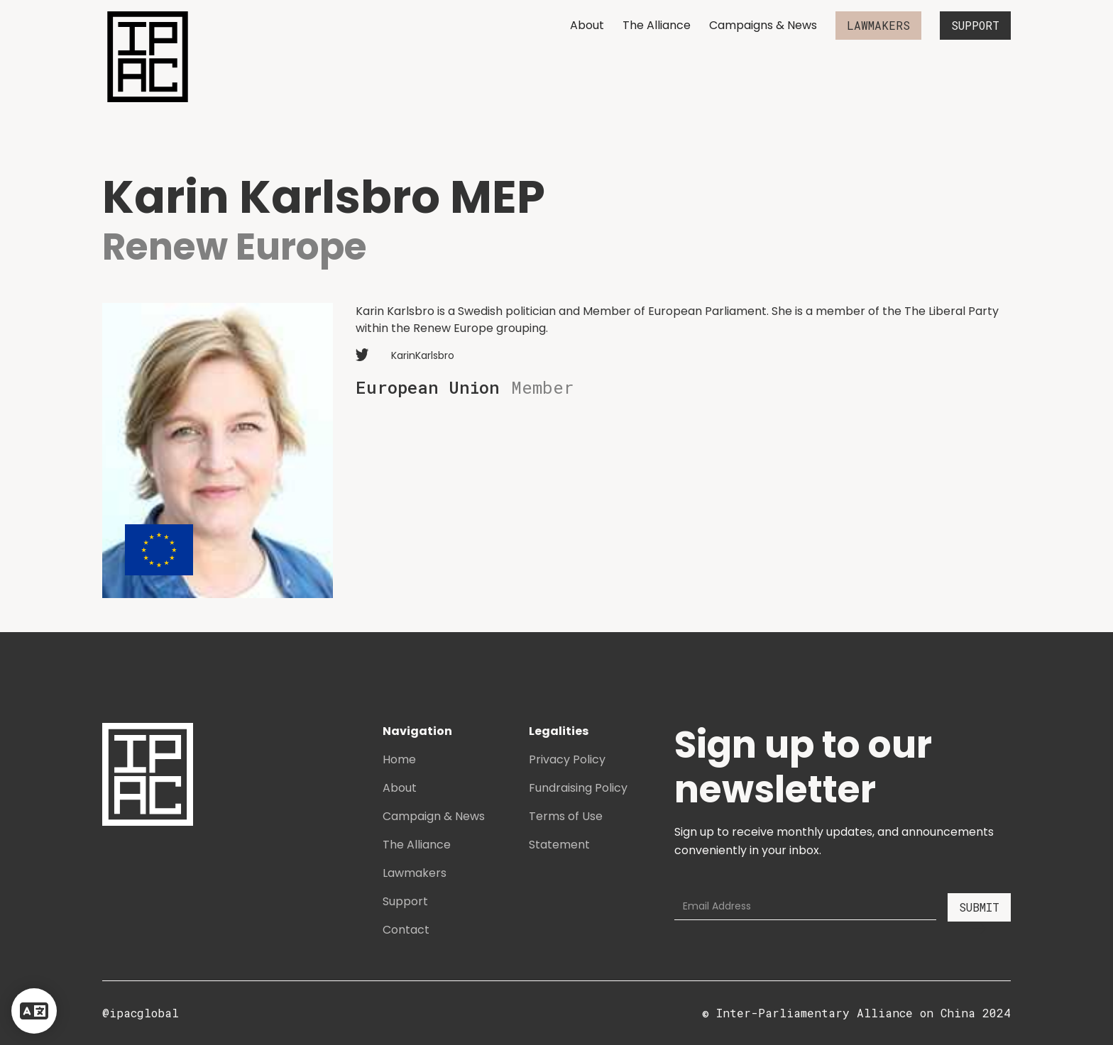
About (587, 25)
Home (399, 759)
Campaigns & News (763, 25)
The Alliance (657, 25)
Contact (406, 930)
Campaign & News (434, 816)
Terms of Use (566, 816)
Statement (559, 844)
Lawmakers (414, 873)
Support (405, 901)
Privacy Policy (567, 759)
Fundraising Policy (578, 788)
